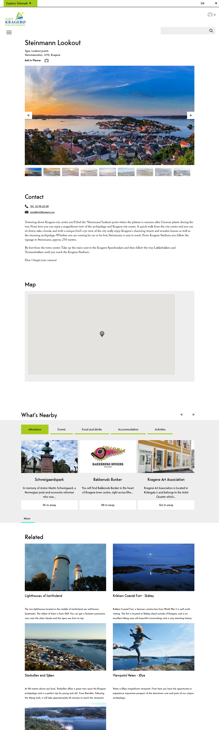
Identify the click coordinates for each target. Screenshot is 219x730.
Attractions (34, 429)
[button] (102, 334)
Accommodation (128, 429)
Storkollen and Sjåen (39, 675)
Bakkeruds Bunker (107, 479)
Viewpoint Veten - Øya (129, 675)
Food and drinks (92, 429)
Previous (182, 415)
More (27, 518)
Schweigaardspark (49, 479)
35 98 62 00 (42, 206)
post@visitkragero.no (42, 212)
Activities (160, 429)
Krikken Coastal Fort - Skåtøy (133, 595)
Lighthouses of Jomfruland (43, 595)
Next (194, 415)
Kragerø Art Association (166, 479)
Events (61, 429)
